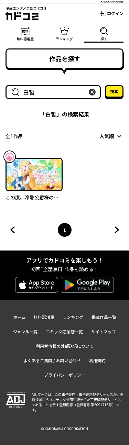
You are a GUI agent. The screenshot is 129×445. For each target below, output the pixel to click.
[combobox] (54, 92)
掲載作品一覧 (104, 317)
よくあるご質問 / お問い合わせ (52, 360)
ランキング (73, 317)
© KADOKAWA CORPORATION (64, 428)
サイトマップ (103, 331)
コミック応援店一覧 (64, 331)
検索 (114, 91)
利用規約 (97, 360)
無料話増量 (44, 317)
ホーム (19, 317)
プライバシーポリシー (64, 375)
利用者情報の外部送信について (65, 346)
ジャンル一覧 (25, 331)
